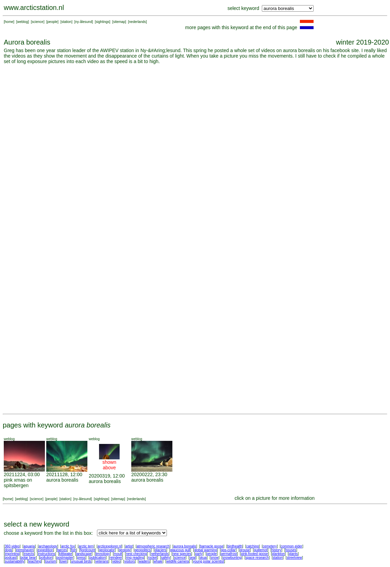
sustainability (14, 561)
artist (129, 546)
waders (144, 561)
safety (165, 557)
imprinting (12, 554)
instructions (47, 554)
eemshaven (25, 550)
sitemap (119, 22)
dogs (8, 550)
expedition (45, 550)
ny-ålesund (83, 22)
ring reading (135, 557)
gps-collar (228, 550)
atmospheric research (153, 546)
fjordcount (87, 550)
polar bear (28, 557)
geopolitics (142, 550)
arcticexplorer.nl (110, 546)
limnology (102, 554)
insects (28, 554)
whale (158, 561)
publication (97, 557)
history (276, 550)
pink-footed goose (254, 554)
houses (290, 550)
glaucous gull (180, 550)
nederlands (137, 22)
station (66, 22)
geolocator (107, 550)
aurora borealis (62, 480)
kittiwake (65, 554)
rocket (152, 557)
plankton (278, 554)
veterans (101, 561)
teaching (34, 561)
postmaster (64, 557)
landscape (84, 554)
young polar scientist (208, 561)
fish (73, 550)
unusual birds (81, 561)
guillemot (261, 550)
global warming (205, 550)
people (52, 22)
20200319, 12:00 (107, 476)
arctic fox (68, 546)
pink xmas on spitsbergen (18, 482)
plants (293, 554)
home (9, 22)
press (81, 557)
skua (203, 557)
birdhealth (234, 546)
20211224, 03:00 (22, 474)
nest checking (136, 554)
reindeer (116, 557)
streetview (294, 557)
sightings (102, 22)
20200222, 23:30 (149, 474)
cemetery (270, 546)
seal (193, 557)
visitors (129, 561)
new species (181, 554)
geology (125, 550)
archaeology (48, 546)
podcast (11, 557)
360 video (12, 546)
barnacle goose (211, 546)
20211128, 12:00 (64, 474)
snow (214, 557)
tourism (50, 561)
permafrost (229, 554)
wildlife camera (177, 561)
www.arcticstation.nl (34, 7)
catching (252, 546)
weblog (22, 22)
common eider (291, 546)
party (199, 554)
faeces (62, 550)
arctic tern (86, 546)
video (116, 561)
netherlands (160, 554)
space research (257, 557)
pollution (46, 557)
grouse (245, 550)
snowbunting (232, 557)
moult (118, 554)
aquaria (29, 546)
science (38, 22)
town (63, 561)
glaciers (160, 550)
